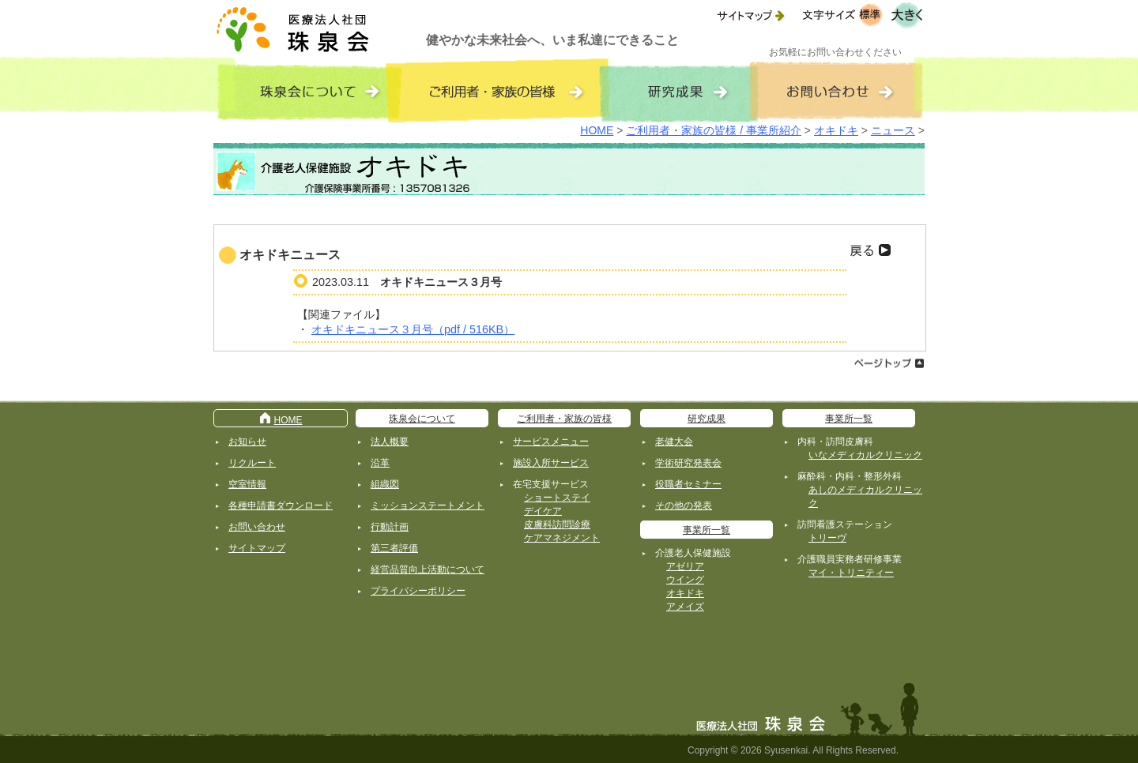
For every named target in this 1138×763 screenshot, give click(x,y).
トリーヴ (827, 537)
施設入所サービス (551, 462)
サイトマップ (256, 548)
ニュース (893, 130)
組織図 (385, 484)
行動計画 (390, 526)
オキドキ (836, 130)
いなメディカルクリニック (865, 454)
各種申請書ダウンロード (280, 505)
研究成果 (706, 418)
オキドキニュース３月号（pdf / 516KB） (412, 329)
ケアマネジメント (562, 537)
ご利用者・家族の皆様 (564, 418)
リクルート (252, 462)
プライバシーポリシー (418, 590)
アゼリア (685, 566)
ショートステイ (557, 497)
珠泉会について (422, 418)
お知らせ (247, 441)
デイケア (543, 511)
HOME (596, 130)
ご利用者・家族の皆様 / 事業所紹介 (713, 130)
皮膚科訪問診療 (557, 524)
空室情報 (247, 484)
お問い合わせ (256, 526)
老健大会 (674, 441)
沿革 (380, 462)
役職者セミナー (688, 484)
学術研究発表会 (688, 462)
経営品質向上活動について (427, 569)
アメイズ (685, 606)
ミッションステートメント (427, 505)
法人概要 (390, 441)
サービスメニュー (551, 441)
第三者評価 (394, 548)
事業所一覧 (706, 530)
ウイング (685, 579)
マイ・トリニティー (851, 572)
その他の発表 (683, 505)
